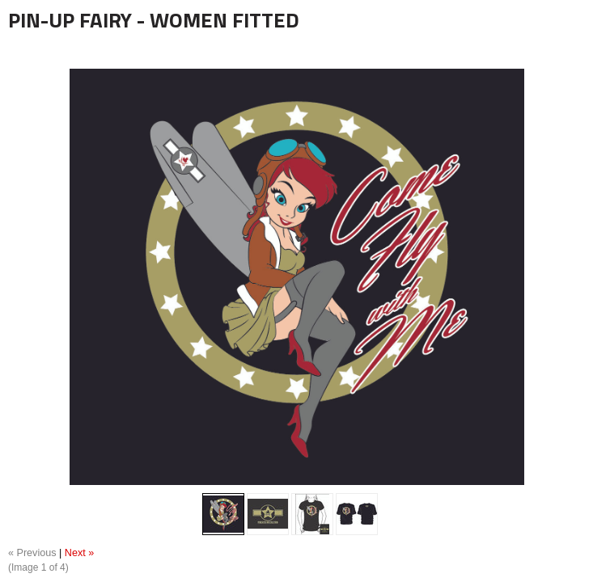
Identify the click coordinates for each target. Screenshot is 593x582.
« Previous (32, 553)
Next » (79, 553)
